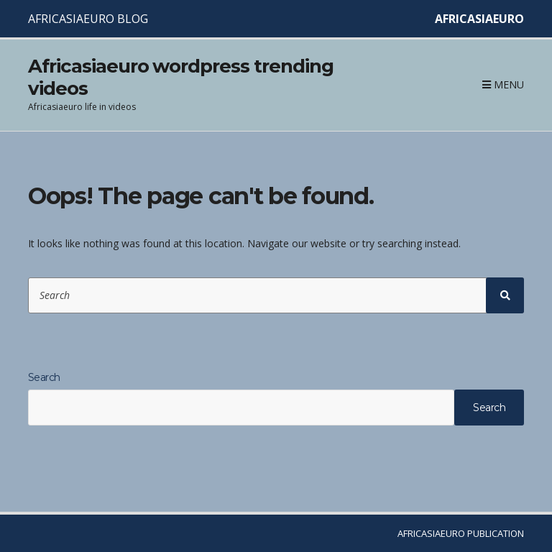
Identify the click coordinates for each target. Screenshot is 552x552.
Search (44, 377)
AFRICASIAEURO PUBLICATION (460, 533)
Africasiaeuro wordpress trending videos (181, 77)
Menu (503, 84)
